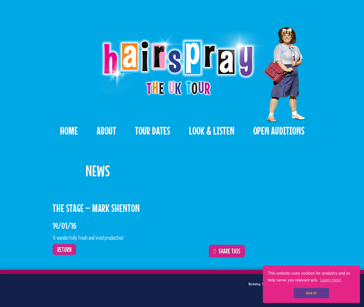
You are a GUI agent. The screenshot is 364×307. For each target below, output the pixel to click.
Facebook (85, 288)
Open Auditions (278, 130)
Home (69, 130)
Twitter (69, 288)
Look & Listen (212, 130)
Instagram (100, 288)
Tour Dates (152, 130)
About (106, 130)
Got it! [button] (311, 293)
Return (64, 249)
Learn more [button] (330, 280)
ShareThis (233, 167)
